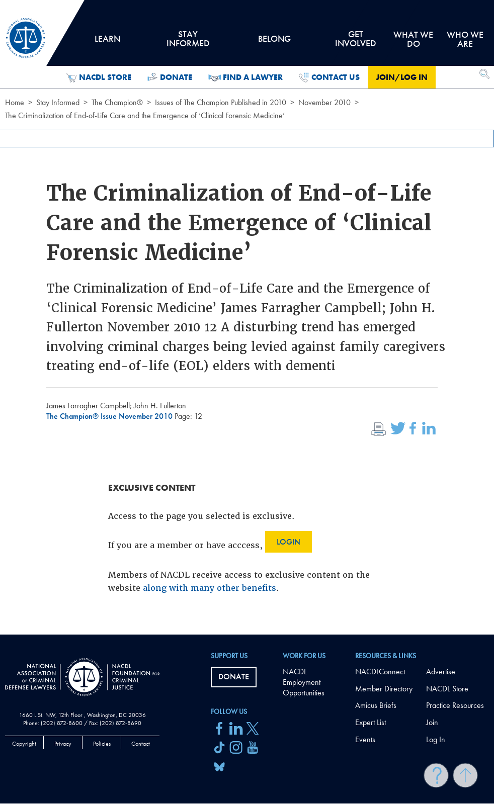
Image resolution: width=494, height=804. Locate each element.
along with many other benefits (209, 588)
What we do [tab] (413, 39)
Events (365, 739)
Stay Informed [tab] (188, 42)
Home (14, 102)
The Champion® (117, 102)
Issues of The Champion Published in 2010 (220, 102)
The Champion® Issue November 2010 (110, 416)
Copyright (24, 744)
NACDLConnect (380, 671)
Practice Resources (455, 705)
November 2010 (324, 102)
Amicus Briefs (375, 705)
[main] (247, 317)
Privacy (62, 744)
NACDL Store (98, 77)
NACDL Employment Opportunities (303, 682)
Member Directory (384, 688)
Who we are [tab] (465, 39)
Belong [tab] (274, 42)
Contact (140, 744)
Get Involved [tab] (355, 42)
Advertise (440, 671)
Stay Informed (57, 102)
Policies (102, 744)
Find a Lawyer (245, 77)
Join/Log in (402, 77)
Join (432, 722)
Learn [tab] (107, 42)
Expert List (370, 722)
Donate (169, 77)
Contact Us (329, 77)
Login (288, 542)
